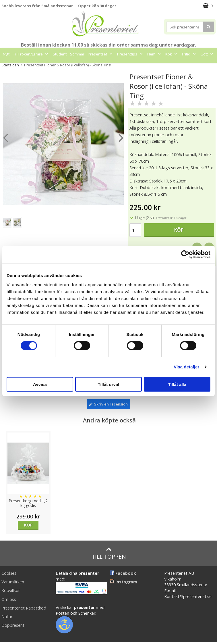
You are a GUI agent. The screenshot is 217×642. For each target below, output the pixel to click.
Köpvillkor (10, 590)
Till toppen (109, 553)
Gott (207, 54)
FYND (120, 67)
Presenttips (130, 54)
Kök (172, 54)
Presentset (101, 54)
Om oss (8, 599)
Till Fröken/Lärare (31, 54)
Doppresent (12, 625)
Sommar (77, 54)
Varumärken (12, 582)
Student (60, 54)
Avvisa (40, 384)
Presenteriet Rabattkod (23, 608)
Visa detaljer (186, 366)
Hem (154, 54)
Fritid (189, 54)
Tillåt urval (108, 384)
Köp (179, 230)
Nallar (6, 616)
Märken (102, 67)
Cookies (8, 573)
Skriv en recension (108, 404)
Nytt (6, 54)
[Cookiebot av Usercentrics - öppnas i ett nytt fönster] (185, 254)
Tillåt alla (177, 384)
